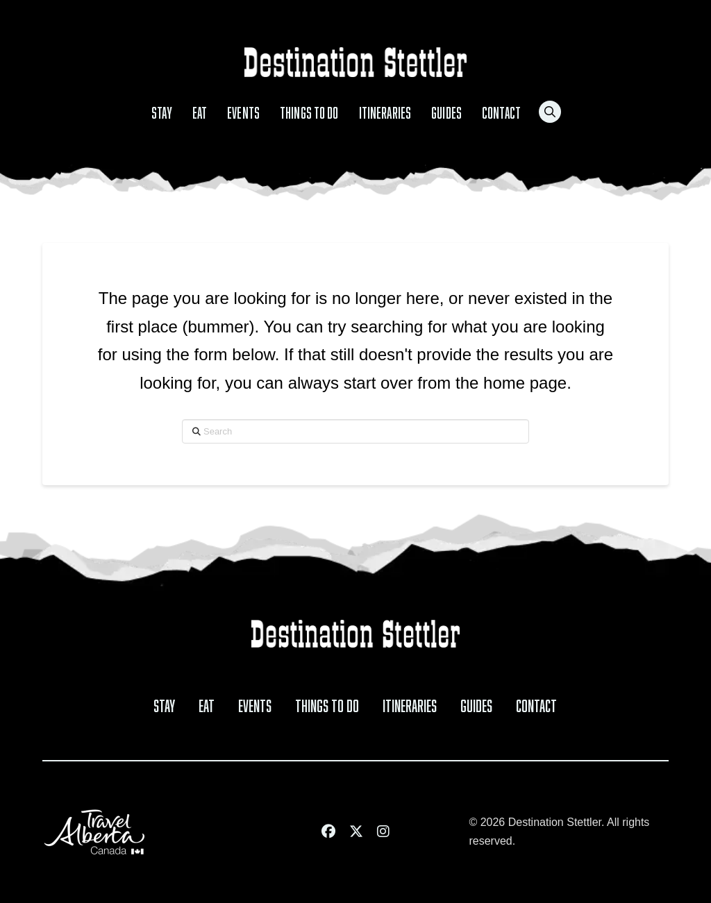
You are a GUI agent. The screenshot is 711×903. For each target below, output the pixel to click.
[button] (550, 112)
